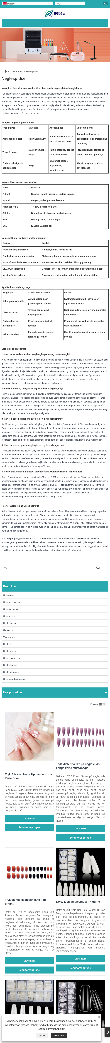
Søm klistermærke (12, 658)
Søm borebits (9, 616)
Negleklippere (10, 665)
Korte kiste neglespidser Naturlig (78, 901)
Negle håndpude (11, 672)
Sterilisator (8, 630)
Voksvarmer (9, 637)
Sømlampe (8, 595)
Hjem (6, 71)
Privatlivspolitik (56, 1029)
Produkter (17, 71)
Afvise (42, 1035)
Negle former (9, 651)
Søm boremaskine (12, 602)
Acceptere (59, 1035)
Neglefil (7, 644)
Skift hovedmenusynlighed (102, 22)
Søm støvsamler (11, 609)
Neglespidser (32, 71)
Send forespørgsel (29, 827)
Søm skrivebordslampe (14, 679)
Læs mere (29, 818)
